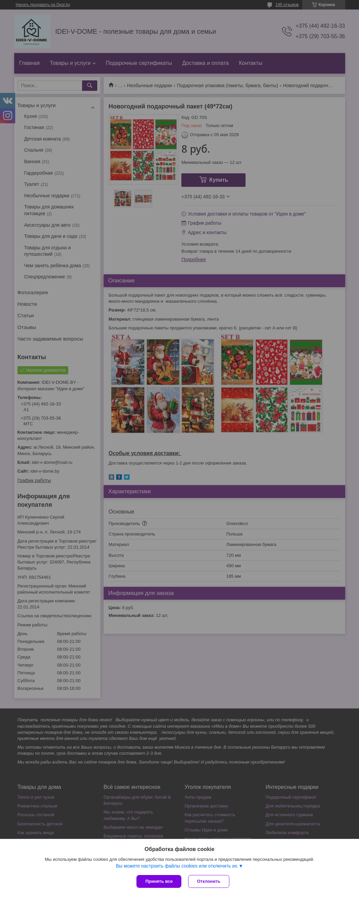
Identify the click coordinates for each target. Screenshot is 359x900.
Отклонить (208, 881)
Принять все (159, 881)
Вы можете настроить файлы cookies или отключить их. (177, 866)
